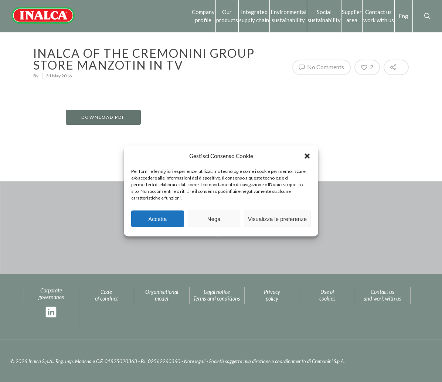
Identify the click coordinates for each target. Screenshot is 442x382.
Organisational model (161, 295)
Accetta (157, 218)
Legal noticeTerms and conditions (216, 295)
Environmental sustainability (288, 16)
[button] (307, 156)
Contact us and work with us (382, 295)
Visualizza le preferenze (277, 218)
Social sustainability (324, 16)
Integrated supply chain (254, 16)
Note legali (194, 361)
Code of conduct (106, 295)
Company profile (203, 16)
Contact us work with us (378, 16)
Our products (227, 16)
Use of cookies (327, 295)
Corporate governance (51, 294)
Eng (403, 16)
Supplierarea (352, 16)
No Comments (321, 67)
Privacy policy (272, 295)
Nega (214, 218)
